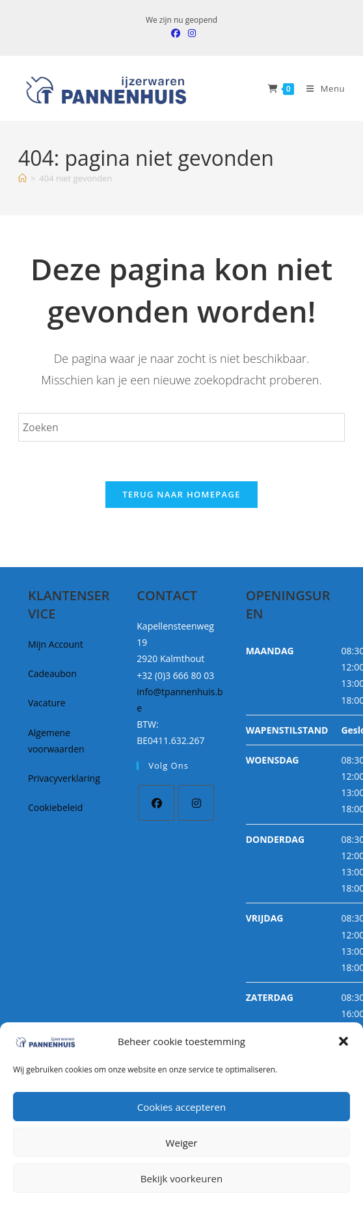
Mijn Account (55, 644)
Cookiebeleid (55, 807)
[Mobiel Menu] (321, 88)
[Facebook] (156, 803)
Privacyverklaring (64, 778)
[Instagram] (196, 803)
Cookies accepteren (181, 1106)
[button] (343, 1041)
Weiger (182, 1142)
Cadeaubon (52, 673)
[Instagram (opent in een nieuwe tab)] (190, 33)
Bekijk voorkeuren (181, 1178)
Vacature (47, 703)
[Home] (22, 178)
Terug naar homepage (181, 494)
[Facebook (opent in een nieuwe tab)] (175, 33)
